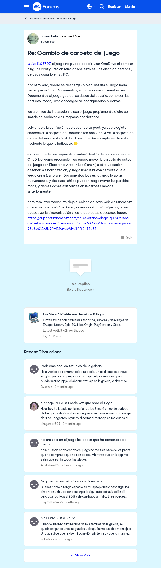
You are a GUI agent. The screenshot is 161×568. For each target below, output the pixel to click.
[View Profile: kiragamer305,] (34, 406)
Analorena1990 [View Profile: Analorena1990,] (51, 465)
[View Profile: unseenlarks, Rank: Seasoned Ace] (33, 38)
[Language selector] (91, 6)
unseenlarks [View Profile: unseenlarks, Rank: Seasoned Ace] (50, 36)
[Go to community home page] (46, 6)
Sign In (130, 7)
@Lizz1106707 (38, 63)
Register (114, 7)
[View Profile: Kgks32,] (34, 521)
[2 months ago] (63, 387)
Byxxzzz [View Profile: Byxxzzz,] (46, 387)
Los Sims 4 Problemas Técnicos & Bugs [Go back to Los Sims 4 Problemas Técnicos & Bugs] (50, 18)
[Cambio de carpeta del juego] (60, 42)
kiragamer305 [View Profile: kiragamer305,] (50, 424)
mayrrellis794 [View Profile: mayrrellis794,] (50, 502)
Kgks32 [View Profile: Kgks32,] (45, 539)
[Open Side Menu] (26, 6)
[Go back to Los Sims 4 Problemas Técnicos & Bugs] (87, 314)
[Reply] (127, 238)
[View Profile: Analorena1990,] (34, 443)
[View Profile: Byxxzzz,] (34, 369)
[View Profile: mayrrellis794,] (34, 484)
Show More (80, 555)
